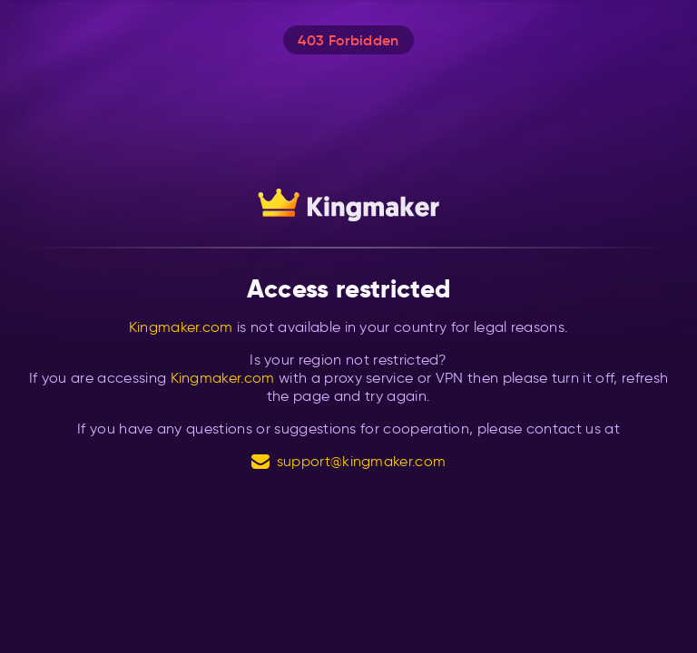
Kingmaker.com (181, 327)
